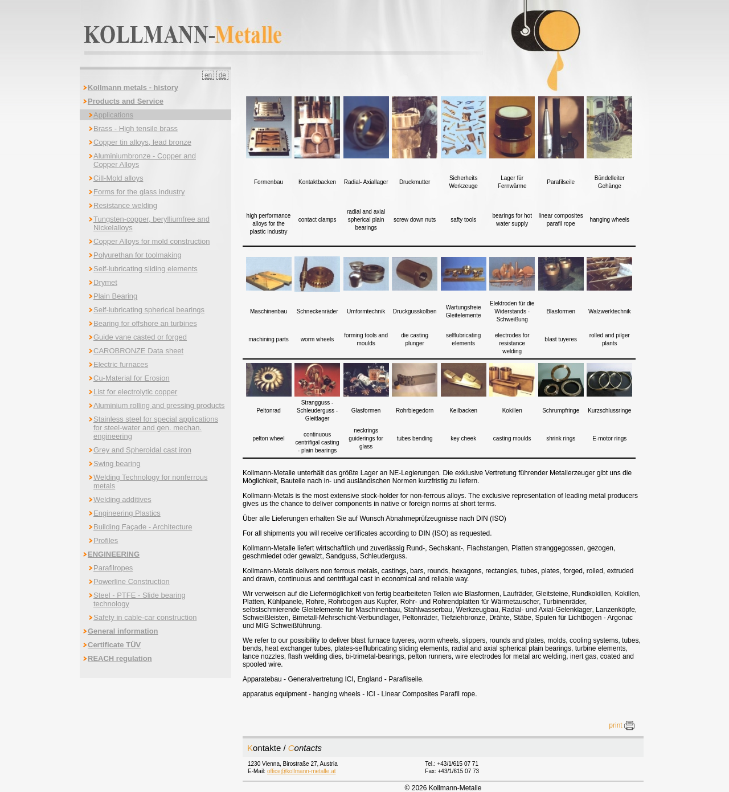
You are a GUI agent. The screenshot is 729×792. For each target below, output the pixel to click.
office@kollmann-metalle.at (301, 771)
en (208, 75)
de (222, 75)
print (622, 725)
